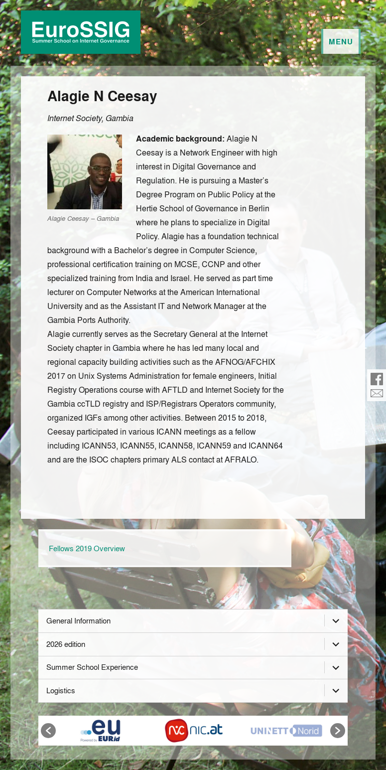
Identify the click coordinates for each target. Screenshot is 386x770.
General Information (78, 620)
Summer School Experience (92, 666)
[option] (100, 731)
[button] (48, 730)
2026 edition (65, 643)
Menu (341, 41)
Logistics (60, 690)
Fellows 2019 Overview (87, 548)
